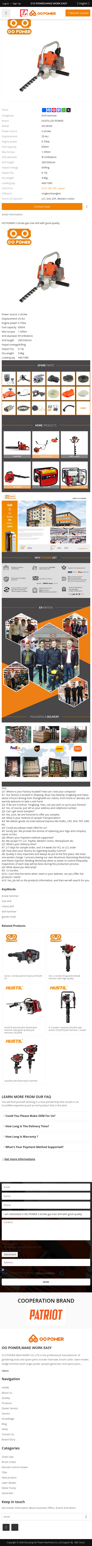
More (6, 1370)
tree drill (6, 901)
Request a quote (79, 13)
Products (7, 1403)
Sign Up (17, 3)
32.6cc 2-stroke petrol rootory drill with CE (23, 977)
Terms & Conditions (45, 1272)
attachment (9, 1254)
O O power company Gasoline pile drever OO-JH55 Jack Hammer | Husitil (67, 1029)
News (5, 1429)
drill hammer (9, 911)
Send (46, 1282)
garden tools (9, 916)
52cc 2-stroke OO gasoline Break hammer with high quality (64, 977)
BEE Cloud (80, 1542)
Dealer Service (10, 1408)
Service (6, 1413)
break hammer (10, 896)
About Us (7, 1392)
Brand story (8, 1439)
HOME (5, 1387)
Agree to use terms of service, (28, 1272)
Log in (6, 3)
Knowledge (8, 1418)
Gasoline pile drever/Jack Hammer (20, 1080)
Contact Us (8, 1434)
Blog (4, 1424)
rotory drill (8, 906)
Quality (6, 1398)
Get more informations (19, 1159)
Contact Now (42, 206)
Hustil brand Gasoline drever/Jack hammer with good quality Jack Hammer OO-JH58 (20, 1030)
